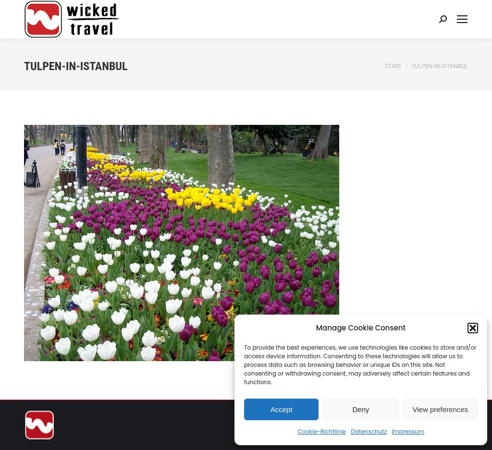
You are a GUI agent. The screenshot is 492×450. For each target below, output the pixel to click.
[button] (473, 328)
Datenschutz (369, 431)
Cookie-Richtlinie (321, 431)
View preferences (440, 409)
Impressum (408, 431)
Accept (282, 409)
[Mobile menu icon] (462, 19)
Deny (360, 409)
